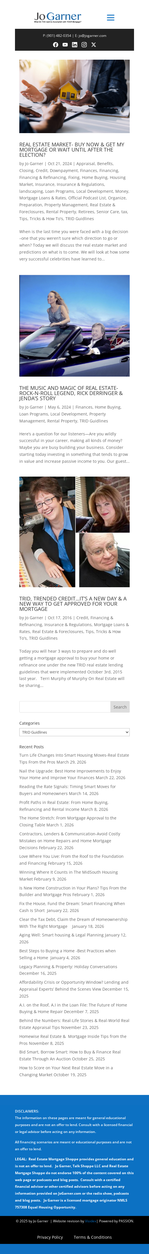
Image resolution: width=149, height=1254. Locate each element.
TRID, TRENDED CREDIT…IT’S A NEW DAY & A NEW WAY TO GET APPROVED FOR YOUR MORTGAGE (73, 603)
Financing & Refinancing (42, 177)
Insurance (44, 184)
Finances (88, 170)
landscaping (31, 191)
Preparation (30, 204)
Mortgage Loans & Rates (42, 198)
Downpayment (64, 170)
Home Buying (94, 177)
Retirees (86, 211)
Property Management (66, 204)
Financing (108, 170)
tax (124, 211)
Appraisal (85, 163)
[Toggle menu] (111, 17)
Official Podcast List (87, 198)
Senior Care (108, 211)
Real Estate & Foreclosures (57, 631)
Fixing (74, 177)
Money (121, 191)
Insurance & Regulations (80, 184)
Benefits (105, 163)
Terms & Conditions (93, 1237)
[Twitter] (93, 44)
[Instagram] (84, 44)
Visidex (90, 1221)
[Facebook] (55, 44)
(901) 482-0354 (59, 35)
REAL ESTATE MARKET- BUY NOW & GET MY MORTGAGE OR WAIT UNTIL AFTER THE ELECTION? (71, 149)
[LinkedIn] (74, 44)
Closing (26, 170)
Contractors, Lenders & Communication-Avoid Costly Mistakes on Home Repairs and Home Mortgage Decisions (69, 840)
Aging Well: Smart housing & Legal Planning (61, 935)
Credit (42, 170)
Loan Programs (59, 191)
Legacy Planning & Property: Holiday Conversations (68, 966)
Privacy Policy (50, 1237)
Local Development (94, 191)
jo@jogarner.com (92, 35)
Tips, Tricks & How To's (41, 218)
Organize (117, 198)
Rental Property (61, 211)
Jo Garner (34, 163)
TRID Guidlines (79, 218)
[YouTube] (65, 44)
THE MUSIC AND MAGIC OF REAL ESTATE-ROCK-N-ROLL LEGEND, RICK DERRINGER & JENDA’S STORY (71, 393)
